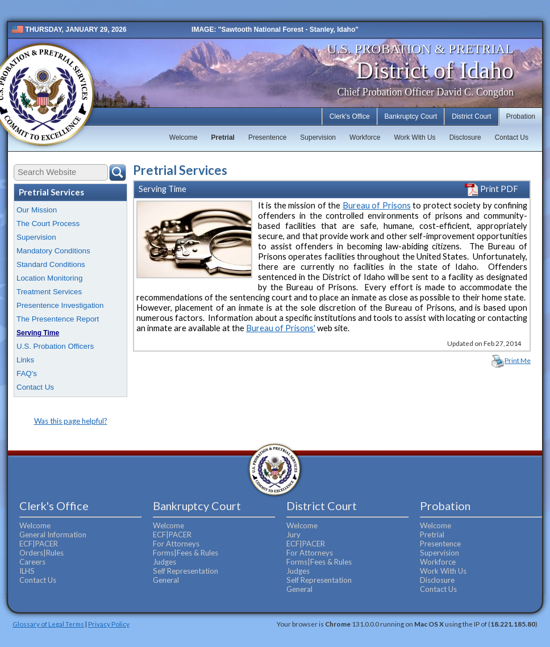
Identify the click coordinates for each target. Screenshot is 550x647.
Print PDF (491, 189)
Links (25, 360)
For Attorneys (176, 543)
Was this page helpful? (70, 420)
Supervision (318, 137)
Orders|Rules (41, 552)
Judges (164, 561)
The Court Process (48, 223)
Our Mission (36, 210)
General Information (52, 534)
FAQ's (26, 373)
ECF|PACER (38, 543)
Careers (32, 561)
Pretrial (223, 137)
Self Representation (185, 570)
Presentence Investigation (59, 305)
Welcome (183, 137)
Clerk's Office (350, 116)
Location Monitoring (49, 278)
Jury (293, 534)
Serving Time (37, 333)
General (166, 580)
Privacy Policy (109, 624)
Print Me (518, 360)
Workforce (364, 137)
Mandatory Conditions (53, 251)
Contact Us (511, 137)
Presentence (267, 137)
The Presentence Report (57, 319)
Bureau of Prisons (377, 205)
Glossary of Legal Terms (48, 624)
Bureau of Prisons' (280, 328)
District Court (471, 116)
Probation (520, 116)
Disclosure (465, 137)
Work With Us (415, 137)
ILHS (27, 570)
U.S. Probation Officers (55, 346)
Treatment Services (49, 291)
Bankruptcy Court (411, 116)
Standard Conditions (50, 264)
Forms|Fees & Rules (185, 552)
